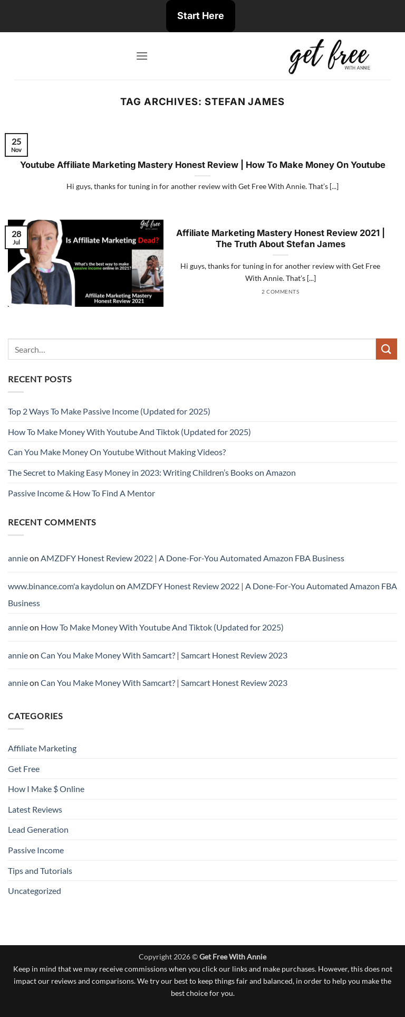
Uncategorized (34, 891)
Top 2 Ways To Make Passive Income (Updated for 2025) (109, 411)
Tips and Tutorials (40, 870)
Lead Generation (38, 829)
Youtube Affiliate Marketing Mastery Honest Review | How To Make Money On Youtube (202, 164)
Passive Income (36, 850)
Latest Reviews (35, 809)
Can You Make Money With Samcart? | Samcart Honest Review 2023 (164, 655)
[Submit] (386, 348)
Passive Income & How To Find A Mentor (81, 493)
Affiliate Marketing (42, 748)
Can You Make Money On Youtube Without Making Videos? (117, 452)
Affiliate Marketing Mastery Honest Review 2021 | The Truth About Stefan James (280, 239)
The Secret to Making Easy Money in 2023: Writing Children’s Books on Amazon (152, 472)
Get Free (24, 769)
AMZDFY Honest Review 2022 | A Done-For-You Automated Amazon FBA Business (192, 558)
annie (18, 558)
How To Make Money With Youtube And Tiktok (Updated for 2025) (129, 432)
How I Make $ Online (46, 789)
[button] (142, 56)
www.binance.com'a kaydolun (61, 586)
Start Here (200, 15)
